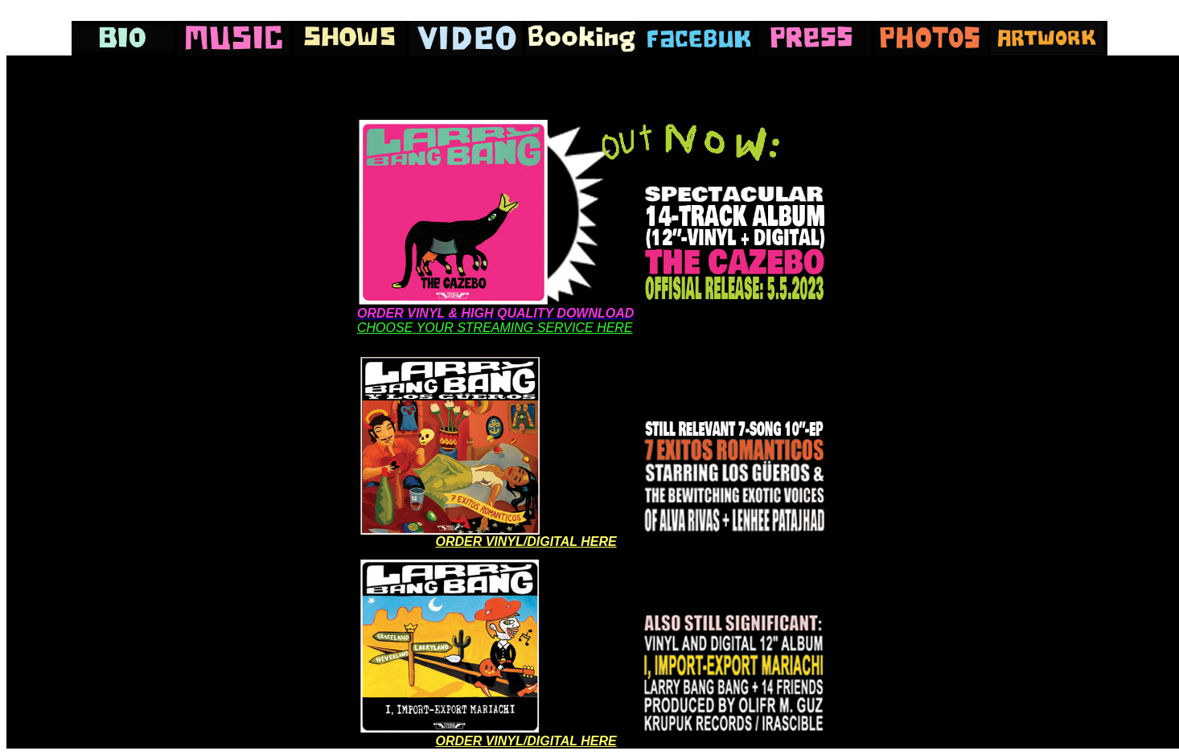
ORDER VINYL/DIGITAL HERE (525, 541)
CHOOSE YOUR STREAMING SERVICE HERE (495, 327)
